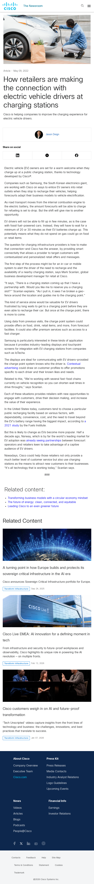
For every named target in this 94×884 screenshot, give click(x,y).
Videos (17, 808)
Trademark (19, 873)
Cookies (59, 865)
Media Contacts (56, 771)
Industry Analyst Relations (63, 777)
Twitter (47, 155)
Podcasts (19, 825)
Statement (44, 865)
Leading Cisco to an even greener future (33, 506)
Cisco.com (20, 777)
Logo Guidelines (57, 783)
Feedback (31, 858)
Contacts (16, 858)
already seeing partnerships (43, 440)
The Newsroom (33, 6)
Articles (18, 813)
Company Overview (25, 765)
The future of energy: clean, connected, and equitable (42, 502)
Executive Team (23, 771)
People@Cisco (22, 831)
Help (44, 858)
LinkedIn (17, 155)
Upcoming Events (57, 789)
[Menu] (89, 6)
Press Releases (56, 765)
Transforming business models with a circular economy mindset (48, 498)
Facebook (76, 155)
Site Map (56, 858)
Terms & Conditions (23, 865)
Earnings (54, 808)
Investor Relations (60, 813)
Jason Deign (52, 134)
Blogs (16, 819)
